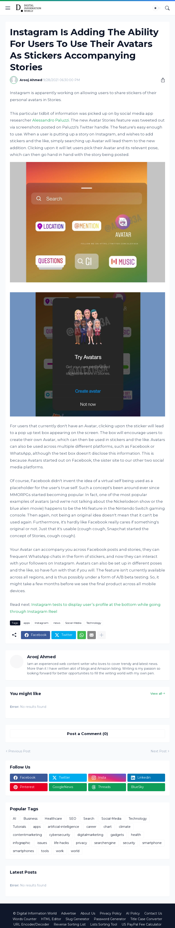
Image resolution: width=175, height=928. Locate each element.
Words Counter (25, 919)
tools (45, 851)
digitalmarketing (90, 835)
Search (88, 819)
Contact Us (153, 913)
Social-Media (73, 623)
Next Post (159, 751)
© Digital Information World (35, 913)
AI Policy (133, 913)
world (75, 851)
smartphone (152, 843)
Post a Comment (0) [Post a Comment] (87, 733)
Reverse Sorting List (70, 924)
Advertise (68, 913)
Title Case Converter (146, 919)
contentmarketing (27, 835)
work (60, 851)
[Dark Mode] (157, 8)
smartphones (23, 851)
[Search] (167, 8)
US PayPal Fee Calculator (141, 924)
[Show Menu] (8, 8)
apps (26, 623)
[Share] (161, 80)
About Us (88, 913)
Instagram (41, 623)
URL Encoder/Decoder (31, 924)
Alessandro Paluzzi (50, 120)
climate (125, 827)
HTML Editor (51, 919)
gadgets (117, 835)
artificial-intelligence (63, 827)
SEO (72, 819)
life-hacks (61, 843)
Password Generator (110, 919)
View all (156, 693)
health (136, 835)
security (129, 843)
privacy (81, 843)
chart (108, 827)
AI (14, 819)
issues (42, 843)
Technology (93, 623)
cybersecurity (59, 835)
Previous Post (19, 751)
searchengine (105, 843)
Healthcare (53, 819)
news (56, 623)
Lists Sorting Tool (103, 924)
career (91, 827)
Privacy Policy (111, 913)
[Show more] (101, 635)
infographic (21, 843)
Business (30, 819)
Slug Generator (77, 919)
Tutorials (19, 827)
